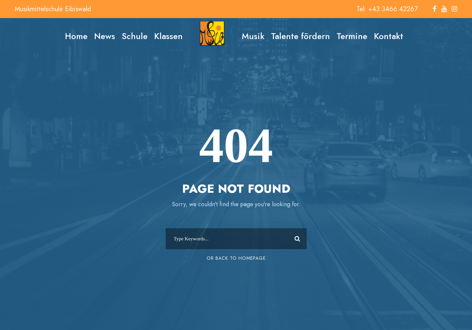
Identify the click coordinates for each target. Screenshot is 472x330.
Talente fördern (300, 36)
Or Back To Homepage (236, 258)
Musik (253, 36)
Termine (352, 36)
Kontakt (388, 36)
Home (76, 36)
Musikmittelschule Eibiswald (53, 9)
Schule (135, 36)
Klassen (168, 36)
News (104, 36)
